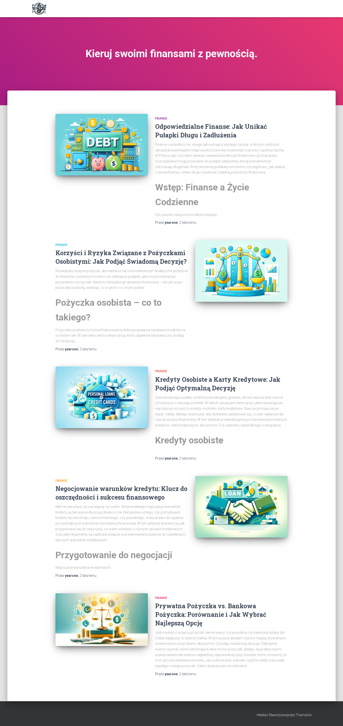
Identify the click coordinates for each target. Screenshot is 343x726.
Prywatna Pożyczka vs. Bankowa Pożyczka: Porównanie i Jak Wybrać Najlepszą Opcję (210, 614)
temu (187, 222)
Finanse (161, 118)
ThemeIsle (304, 715)
